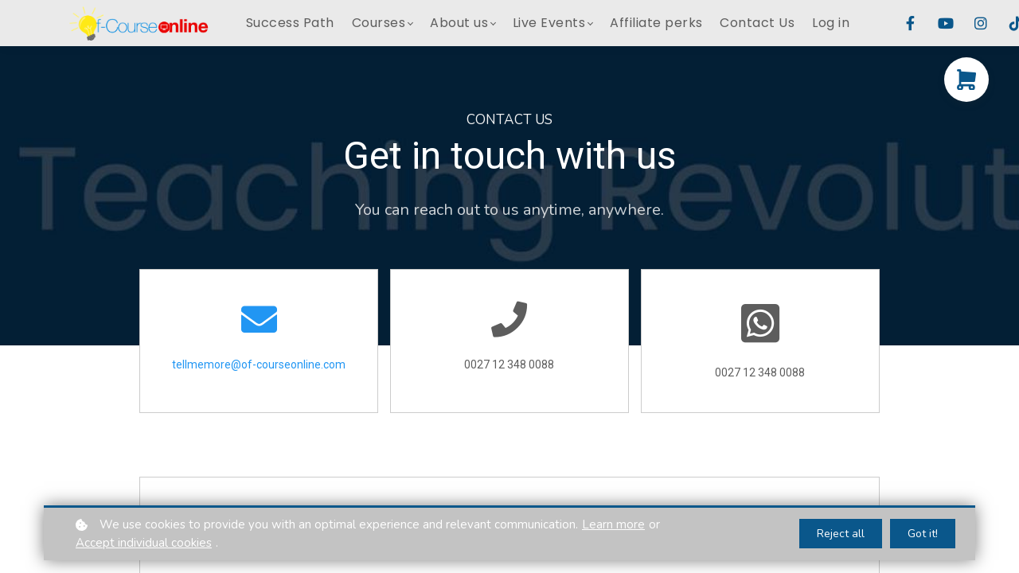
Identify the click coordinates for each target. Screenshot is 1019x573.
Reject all (841, 533)
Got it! (923, 533)
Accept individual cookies (144, 543)
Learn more (613, 524)
